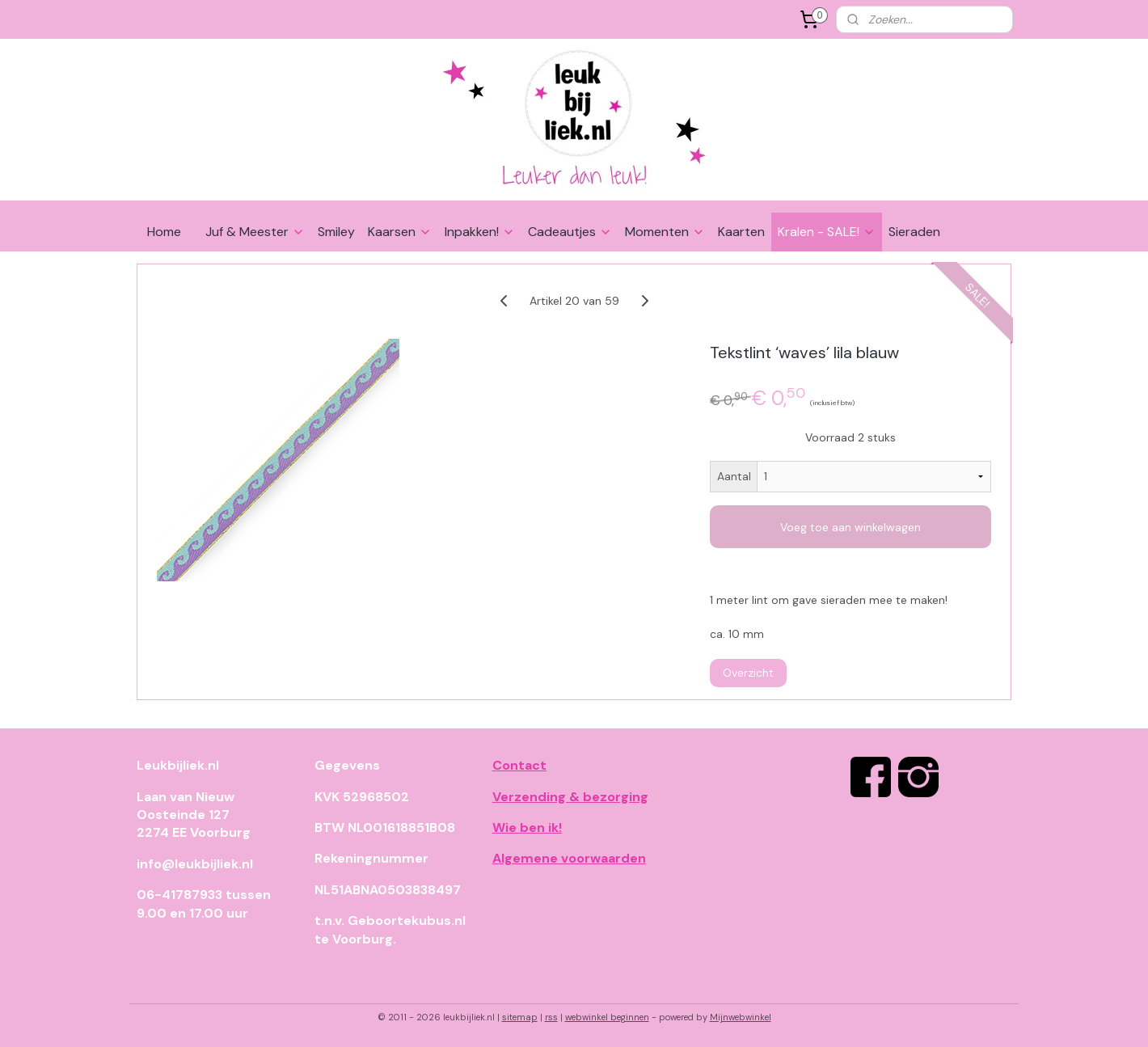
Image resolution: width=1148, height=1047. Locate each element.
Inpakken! (480, 231)
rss (551, 1017)
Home (164, 231)
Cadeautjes (570, 231)
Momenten (665, 231)
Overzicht (748, 672)
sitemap (520, 1017)
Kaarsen (400, 231)
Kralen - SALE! (827, 231)
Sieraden (914, 231)
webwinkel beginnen (607, 1017)
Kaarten (741, 231)
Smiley (336, 231)
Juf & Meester (255, 231)
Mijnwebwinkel (740, 1017)
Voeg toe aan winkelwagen (850, 527)
